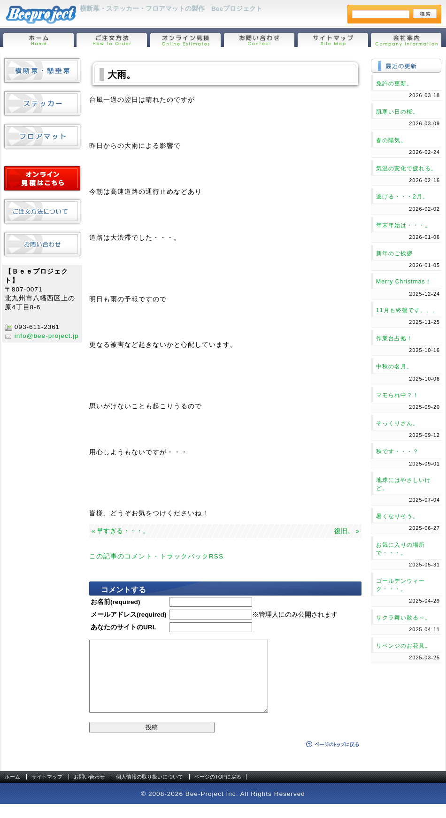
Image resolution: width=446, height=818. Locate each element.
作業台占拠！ (394, 338)
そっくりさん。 (397, 423)
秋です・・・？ (397, 451)
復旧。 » (346, 531)
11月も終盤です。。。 (407, 310)
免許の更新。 (394, 83)
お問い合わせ (89, 791)
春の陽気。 (391, 140)
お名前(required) (115, 601)
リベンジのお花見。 (403, 645)
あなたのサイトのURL (123, 627)
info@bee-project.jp (47, 335)
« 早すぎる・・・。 (120, 531)
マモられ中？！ (397, 395)
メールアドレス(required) (128, 614)
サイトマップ (46, 791)
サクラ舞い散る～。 (403, 617)
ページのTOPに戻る (217, 791)
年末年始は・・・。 (403, 225)
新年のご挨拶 (394, 253)
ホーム (12, 791)
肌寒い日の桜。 (397, 111)
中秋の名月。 (394, 366)
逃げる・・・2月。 (402, 196)
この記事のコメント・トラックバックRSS (156, 556)
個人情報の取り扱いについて (149, 791)
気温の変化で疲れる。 (406, 168)
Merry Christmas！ (403, 281)
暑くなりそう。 (397, 516)
